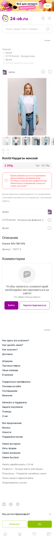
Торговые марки (11, 365)
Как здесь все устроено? (15, 340)
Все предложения (11, 423)
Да (39, 524)
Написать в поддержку (14, 402)
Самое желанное (11, 453)
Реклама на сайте (11, 386)
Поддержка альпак (12, 436)
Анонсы (6, 427)
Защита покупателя (12, 407)
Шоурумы (7, 361)
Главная (6, 49)
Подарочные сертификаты (16, 381)
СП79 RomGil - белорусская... (20, 56)
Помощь (6, 411)
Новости (6, 432)
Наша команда (10, 370)
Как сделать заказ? (12, 345)
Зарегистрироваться (34, 305)
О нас (5, 416)
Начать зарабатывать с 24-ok (17, 464)
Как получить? (10, 349)
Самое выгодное (11, 443)
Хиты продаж (9, 448)
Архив (8, 59)
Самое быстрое (10, 457)
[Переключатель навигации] (49, 18)
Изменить (14, 524)
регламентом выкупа (14, 197)
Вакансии (7, 395)
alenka (8, 52)
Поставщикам (9, 391)
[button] (5, 534)
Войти (11, 305)
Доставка (7, 354)
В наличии (7, 374)
